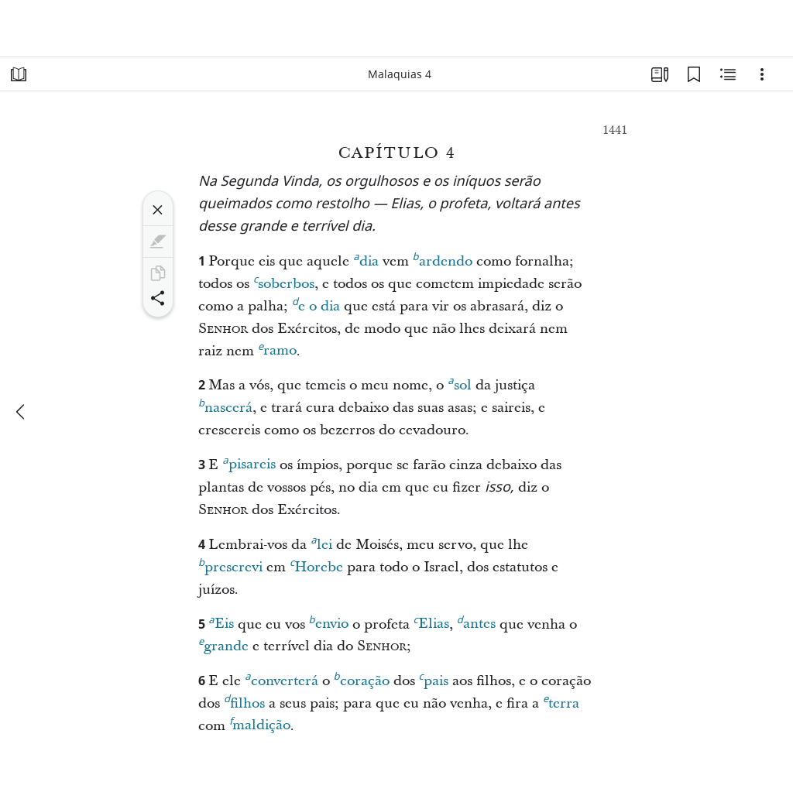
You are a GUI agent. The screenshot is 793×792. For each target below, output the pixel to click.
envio (328, 621)
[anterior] (21, 411)
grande (223, 644)
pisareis (248, 462)
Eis (220, 621)
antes (476, 621)
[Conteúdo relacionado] (727, 74)
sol (459, 383)
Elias (431, 621)
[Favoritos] (693, 74)
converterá (281, 679)
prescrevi (230, 565)
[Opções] (762, 74)
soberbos (283, 281)
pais (433, 679)
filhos (244, 701)
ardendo (442, 259)
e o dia (316, 304)
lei (321, 542)
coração (362, 679)
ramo (277, 348)
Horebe (316, 565)
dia (365, 259)
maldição (259, 723)
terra (561, 701)
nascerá (225, 405)
